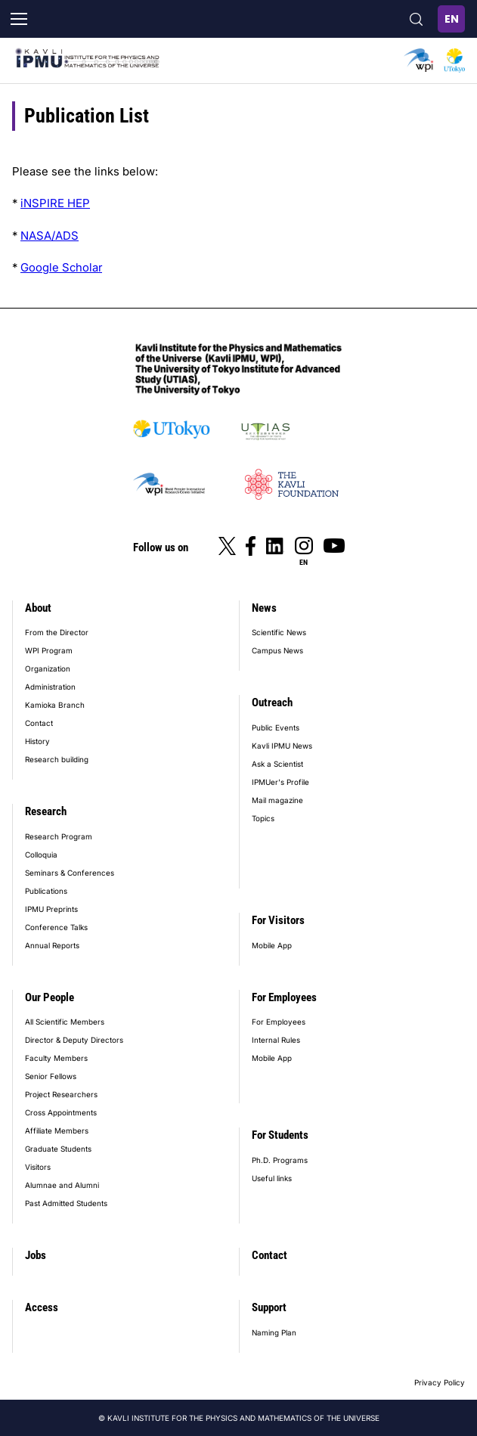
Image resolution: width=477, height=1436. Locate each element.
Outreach (272, 702)
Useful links (272, 1178)
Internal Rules (276, 1039)
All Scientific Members (64, 1021)
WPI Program (49, 650)
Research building (56, 759)
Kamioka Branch (55, 704)
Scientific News (279, 632)
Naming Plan (274, 1332)
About (38, 608)
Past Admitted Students (66, 1203)
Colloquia (41, 854)
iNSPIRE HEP (55, 203)
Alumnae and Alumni (62, 1184)
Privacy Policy (439, 1382)
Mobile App (272, 945)
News (264, 608)
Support (269, 1307)
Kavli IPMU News (282, 745)
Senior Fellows (50, 1076)
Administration (50, 686)
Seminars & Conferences (69, 872)
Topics (263, 818)
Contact (39, 722)
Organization (47, 668)
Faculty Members (56, 1057)
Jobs (35, 1255)
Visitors (38, 1166)
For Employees (284, 997)
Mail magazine (277, 800)
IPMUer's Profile (280, 781)
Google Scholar (61, 267)
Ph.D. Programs (280, 1160)
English (451, 19)
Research (46, 811)
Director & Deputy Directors (74, 1039)
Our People (49, 997)
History (37, 741)
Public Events (275, 727)
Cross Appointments (61, 1112)
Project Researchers (61, 1094)
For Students (280, 1135)
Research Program (58, 836)
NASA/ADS (49, 235)
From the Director (56, 632)
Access (41, 1307)
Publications (46, 890)
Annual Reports (52, 945)
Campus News (277, 650)
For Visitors (278, 920)
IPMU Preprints (51, 908)
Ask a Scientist (277, 763)
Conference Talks (56, 927)
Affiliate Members (56, 1130)
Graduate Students (58, 1148)
